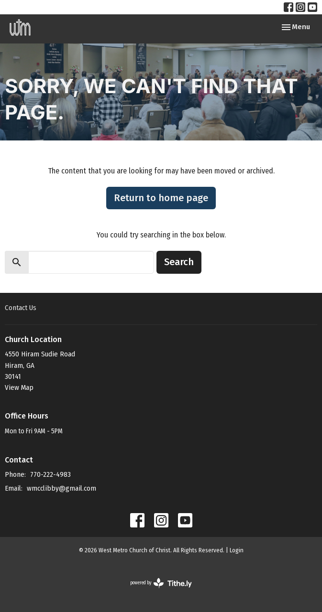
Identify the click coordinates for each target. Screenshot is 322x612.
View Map (19, 387)
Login (237, 550)
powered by (161, 583)
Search (179, 262)
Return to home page (161, 198)
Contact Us (20, 307)
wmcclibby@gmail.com (61, 488)
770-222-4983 (50, 474)
